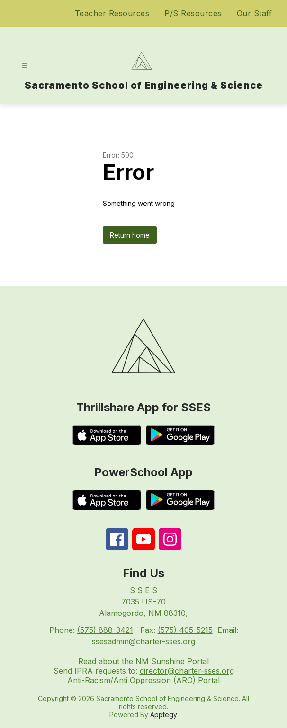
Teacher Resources (112, 13)
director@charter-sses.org (187, 670)
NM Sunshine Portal (172, 661)
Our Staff (254, 13)
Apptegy (163, 714)
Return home (130, 235)
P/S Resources (193, 13)
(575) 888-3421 (105, 630)
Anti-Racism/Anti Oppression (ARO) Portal (143, 680)
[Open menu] (24, 65)
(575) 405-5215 (185, 630)
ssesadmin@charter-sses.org (143, 641)
